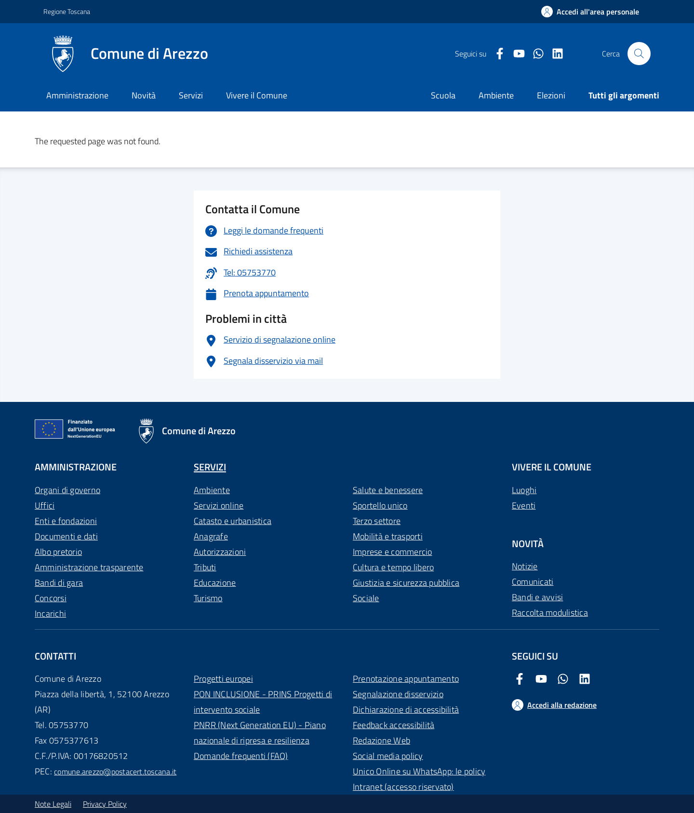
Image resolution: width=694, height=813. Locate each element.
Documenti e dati (66, 536)
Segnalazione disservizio (398, 694)
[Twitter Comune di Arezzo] (534, 54)
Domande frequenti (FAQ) (241, 755)
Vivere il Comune (256, 95)
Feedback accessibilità (393, 724)
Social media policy (388, 755)
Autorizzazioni (220, 551)
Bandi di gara (59, 582)
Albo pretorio (58, 551)
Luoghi (524, 489)
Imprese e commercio (392, 551)
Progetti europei (223, 678)
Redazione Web (381, 740)
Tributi (205, 567)
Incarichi (50, 613)
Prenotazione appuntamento (406, 678)
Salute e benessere (388, 489)
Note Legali (53, 804)
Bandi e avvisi (537, 597)
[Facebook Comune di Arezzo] (496, 54)
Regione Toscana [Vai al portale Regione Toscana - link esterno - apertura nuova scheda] (66, 11)
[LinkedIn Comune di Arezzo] (553, 54)
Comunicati (532, 581)
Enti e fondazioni (66, 520)
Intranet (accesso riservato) (403, 786)
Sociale (366, 598)
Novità (144, 95)
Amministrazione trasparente (89, 567)
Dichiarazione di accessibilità (406, 709)
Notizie (525, 566)
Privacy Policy (105, 804)
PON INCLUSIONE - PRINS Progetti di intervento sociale (263, 702)
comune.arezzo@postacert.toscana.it (115, 771)
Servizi (191, 95)
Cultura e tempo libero (393, 567)
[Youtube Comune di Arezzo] (515, 54)
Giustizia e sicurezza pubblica (406, 582)
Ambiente (212, 489)
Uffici (44, 505)
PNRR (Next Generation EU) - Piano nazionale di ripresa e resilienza (260, 732)
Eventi (523, 505)
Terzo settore (376, 520)
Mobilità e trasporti (388, 536)
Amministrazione (77, 95)
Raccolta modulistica (550, 612)
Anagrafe (211, 536)
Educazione (215, 582)
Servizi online (218, 505)
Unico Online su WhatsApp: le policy (419, 771)
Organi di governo (67, 489)
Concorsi (51, 598)
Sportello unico (380, 505)
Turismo (208, 598)
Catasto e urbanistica (232, 520)
